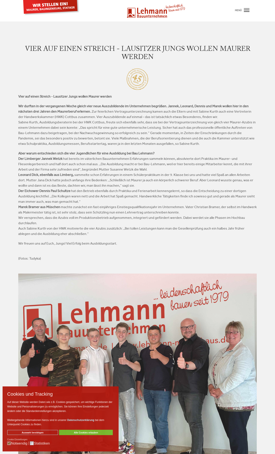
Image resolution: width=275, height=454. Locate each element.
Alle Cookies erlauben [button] (86, 432)
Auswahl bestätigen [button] (32, 432)
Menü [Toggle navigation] (242, 10)
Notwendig (19, 443)
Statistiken (42, 443)
